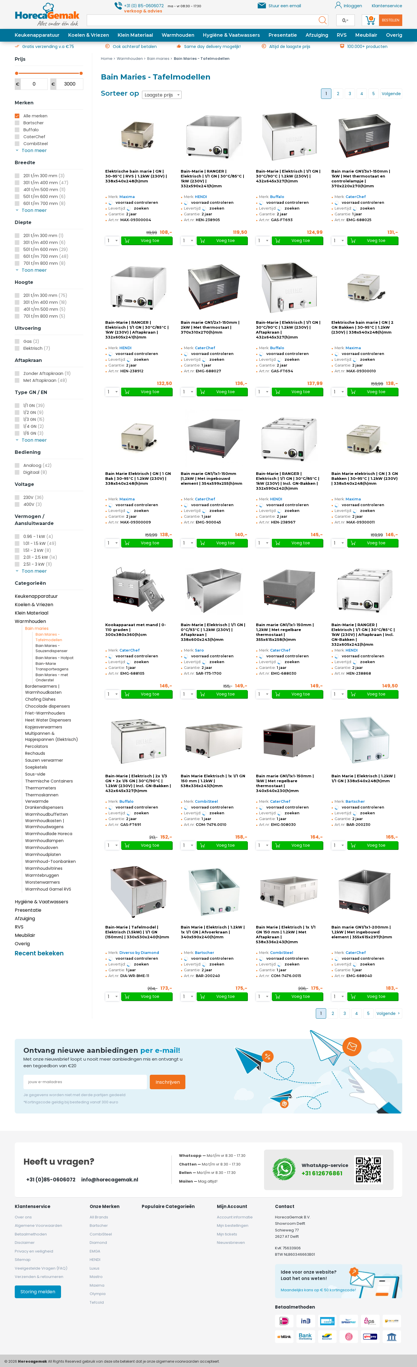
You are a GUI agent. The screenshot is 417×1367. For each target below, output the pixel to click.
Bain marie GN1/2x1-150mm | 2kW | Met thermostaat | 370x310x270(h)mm (210, 327)
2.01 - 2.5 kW (40, 557)
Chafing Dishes (40, 699)
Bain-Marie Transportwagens (52, 666)
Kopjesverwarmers (43, 727)
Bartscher (33, 123)
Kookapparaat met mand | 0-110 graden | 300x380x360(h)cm (135, 630)
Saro (199, 650)
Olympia (98, 1293)
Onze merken (104, 1206)
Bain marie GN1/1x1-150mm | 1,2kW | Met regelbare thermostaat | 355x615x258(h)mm (285, 632)
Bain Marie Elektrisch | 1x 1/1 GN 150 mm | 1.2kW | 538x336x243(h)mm (213, 781)
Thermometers (40, 788)
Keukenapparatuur (37, 35)
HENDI (201, 197)
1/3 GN (34, 419)
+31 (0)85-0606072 (50, 1179)
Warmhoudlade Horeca (48, 834)
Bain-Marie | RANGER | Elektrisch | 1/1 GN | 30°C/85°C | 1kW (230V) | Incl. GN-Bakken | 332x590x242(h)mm (287, 481)
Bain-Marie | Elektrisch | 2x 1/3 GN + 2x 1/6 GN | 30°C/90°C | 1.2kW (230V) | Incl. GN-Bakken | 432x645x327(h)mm (138, 783)
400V (32, 504)
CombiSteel (35, 144)
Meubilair (366, 35)
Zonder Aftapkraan (47, 373)
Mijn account (232, 1206)
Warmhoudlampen (44, 840)
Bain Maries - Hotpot (54, 657)
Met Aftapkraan (45, 380)
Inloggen (348, 5)
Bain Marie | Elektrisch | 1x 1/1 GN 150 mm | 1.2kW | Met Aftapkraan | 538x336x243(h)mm (285, 934)
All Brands (99, 1217)
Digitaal (35, 472)
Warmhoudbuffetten (46, 814)
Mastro (96, 1276)
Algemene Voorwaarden (38, 1225)
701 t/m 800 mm (44, 263)
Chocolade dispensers (47, 706)
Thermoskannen (41, 795)
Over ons (23, 1217)
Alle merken (35, 116)
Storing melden (38, 1291)
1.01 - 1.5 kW (39, 543)
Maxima (127, 197)
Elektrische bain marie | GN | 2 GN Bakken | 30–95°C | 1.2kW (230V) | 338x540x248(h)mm (362, 327)
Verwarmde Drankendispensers (44, 804)
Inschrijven (168, 1082)
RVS (342, 35)
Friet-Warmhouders (45, 713)
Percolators (36, 746)
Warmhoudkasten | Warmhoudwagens (44, 824)
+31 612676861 (322, 1173)
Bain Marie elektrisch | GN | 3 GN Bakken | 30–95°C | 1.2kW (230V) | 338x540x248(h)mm (364, 478)
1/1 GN (34, 405)
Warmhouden (178, 35)
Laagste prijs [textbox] (159, 95)
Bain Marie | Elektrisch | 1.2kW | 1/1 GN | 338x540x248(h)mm (363, 778)
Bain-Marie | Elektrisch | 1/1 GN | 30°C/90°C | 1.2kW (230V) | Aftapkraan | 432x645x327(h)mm (288, 329)
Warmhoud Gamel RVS (48, 889)
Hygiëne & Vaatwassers (231, 35)
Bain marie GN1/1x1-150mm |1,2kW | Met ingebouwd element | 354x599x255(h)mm (211, 478)
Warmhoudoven (41, 847)
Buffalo (31, 130)
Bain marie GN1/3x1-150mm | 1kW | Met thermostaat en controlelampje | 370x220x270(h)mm (360, 178)
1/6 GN (33, 433)
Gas (31, 341)
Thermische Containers (49, 781)
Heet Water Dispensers (48, 720)
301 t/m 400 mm (46, 183)
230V (33, 497)
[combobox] (162, 95)
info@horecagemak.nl (109, 1179)
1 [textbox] (108, 240)
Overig (394, 35)
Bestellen (390, 20)
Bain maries (37, 628)
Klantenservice (387, 6)
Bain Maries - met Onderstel (52, 677)
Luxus (94, 1268)
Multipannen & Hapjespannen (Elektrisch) (51, 736)
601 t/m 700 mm (44, 203)
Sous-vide (35, 774)
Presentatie (283, 35)
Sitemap (23, 1259)
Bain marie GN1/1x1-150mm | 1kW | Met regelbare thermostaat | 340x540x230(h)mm (285, 783)
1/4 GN (33, 426)
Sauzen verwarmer (44, 760)
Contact (284, 1206)
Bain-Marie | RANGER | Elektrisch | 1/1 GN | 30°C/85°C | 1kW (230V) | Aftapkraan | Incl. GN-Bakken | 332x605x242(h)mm (363, 635)
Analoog (37, 465)
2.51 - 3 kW (37, 564)
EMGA (95, 1251)
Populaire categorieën (168, 1206)
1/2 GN (33, 412)
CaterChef (34, 137)
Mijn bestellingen (232, 1225)
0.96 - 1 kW (38, 536)
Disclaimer (25, 1242)
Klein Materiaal (135, 35)
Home (106, 58)
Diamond (98, 1242)
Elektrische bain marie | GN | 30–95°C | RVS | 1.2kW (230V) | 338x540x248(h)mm (136, 176)
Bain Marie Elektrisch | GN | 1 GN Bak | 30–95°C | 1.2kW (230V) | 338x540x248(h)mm (138, 478)
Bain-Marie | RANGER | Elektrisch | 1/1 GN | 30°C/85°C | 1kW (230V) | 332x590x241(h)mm (212, 178)
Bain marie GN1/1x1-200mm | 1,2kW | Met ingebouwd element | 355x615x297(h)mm (361, 932)
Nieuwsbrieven (231, 1242)
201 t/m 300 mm (44, 176)
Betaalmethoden (31, 1234)
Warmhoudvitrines (43, 868)
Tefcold (97, 1302)
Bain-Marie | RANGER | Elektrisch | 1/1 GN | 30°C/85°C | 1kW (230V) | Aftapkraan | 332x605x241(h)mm (137, 329)
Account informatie (235, 1217)
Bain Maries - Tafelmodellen (49, 637)
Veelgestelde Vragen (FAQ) (41, 1268)
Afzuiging (317, 35)
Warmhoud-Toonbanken (50, 861)
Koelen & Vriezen (88, 35)
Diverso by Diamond (139, 952)
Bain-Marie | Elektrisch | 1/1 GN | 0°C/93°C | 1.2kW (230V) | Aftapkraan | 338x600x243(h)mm (213, 632)
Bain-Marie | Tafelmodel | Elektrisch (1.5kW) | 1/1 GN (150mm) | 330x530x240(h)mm (137, 932)
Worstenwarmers (42, 882)
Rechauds (35, 753)
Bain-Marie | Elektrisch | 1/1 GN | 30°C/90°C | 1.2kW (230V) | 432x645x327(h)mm (288, 176)
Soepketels (36, 767)
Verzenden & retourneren (39, 1276)
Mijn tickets (227, 1234)
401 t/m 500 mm (44, 190)
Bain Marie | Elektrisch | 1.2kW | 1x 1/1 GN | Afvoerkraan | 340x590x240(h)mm (213, 932)
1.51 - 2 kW (37, 550)
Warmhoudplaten (43, 854)
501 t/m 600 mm (44, 196)
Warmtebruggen (42, 875)
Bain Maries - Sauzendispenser (52, 648)
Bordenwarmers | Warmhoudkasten (43, 689)
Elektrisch (36, 348)
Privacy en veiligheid (34, 1251)
